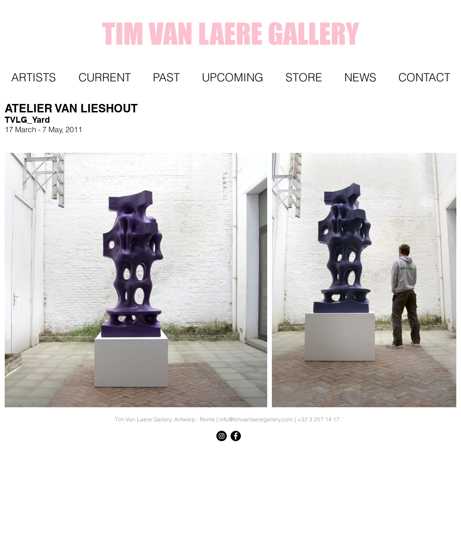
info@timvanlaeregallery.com (256, 419)
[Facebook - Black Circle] (235, 436)
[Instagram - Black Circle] (221, 436)
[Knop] (435, 453)
